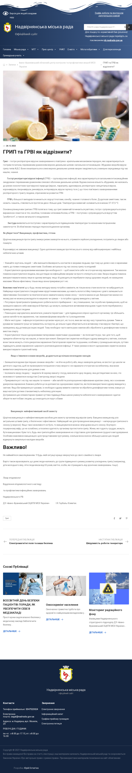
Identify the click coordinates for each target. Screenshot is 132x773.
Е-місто (73, 49)
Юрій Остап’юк (31, 768)
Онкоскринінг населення (62, 604)
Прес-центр (49, 49)
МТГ (35, 49)
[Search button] (125, 27)
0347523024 (32, 709)
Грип (7, 518)
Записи (12, 64)
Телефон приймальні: (14, 709)
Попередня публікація (28, 541)
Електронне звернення (53, 709)
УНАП (62, 49)
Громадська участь (14, 55)
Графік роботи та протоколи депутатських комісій (109, 14)
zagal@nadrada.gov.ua (22, 716)
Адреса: (7, 721)
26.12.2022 (11, 146)
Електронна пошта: (9, 715)
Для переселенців (112, 49)
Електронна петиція (52, 723)
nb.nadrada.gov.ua (113, 40)
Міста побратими (90, 49)
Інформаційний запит (52, 714)
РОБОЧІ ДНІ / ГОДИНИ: (15, 729)
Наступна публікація (107, 541)
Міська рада (21, 49)
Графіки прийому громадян (55, 719)
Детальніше (10, 631)
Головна (7, 49)
